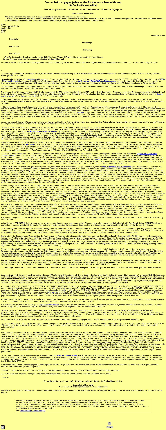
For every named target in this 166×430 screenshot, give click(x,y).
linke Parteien (29, 144)
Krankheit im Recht (28, 96)
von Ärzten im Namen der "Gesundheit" (42, 131)
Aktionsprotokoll (53, 292)
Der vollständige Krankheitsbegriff (32, 411)
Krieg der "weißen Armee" (67, 355)
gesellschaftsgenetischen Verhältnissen (116, 167)
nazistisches (33, 79)
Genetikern (80, 113)
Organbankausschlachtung (49, 305)
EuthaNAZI (97, 159)
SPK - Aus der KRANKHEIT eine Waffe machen (97, 81)
